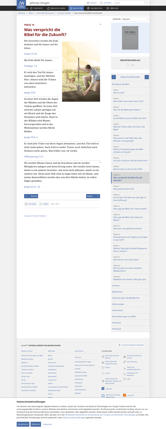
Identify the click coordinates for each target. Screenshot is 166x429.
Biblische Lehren (27, 351)
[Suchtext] (129, 3)
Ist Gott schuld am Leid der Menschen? (131, 159)
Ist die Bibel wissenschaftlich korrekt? (131, 117)
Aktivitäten (78, 386)
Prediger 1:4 (30, 66)
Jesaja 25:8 (29, 92)
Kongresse (78, 383)
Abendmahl (79, 379)
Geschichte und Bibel (28, 390)
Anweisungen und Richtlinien (58, 387)
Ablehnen (36, 424)
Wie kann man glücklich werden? (131, 227)
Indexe (50, 383)
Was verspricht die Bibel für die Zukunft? (131, 178)
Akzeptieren (23, 424)
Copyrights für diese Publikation (35, 216)
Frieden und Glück (27, 369)
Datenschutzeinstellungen (74, 417)
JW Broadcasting (54, 390)
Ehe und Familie (26, 373)
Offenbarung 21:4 (33, 156)
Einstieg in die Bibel (64, 13)
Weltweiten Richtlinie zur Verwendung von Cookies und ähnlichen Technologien (100, 414)
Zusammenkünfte (81, 376)
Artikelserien (52, 369)
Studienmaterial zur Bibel (30, 366)
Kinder (23, 380)
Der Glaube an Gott (28, 383)
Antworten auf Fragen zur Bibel (32, 355)
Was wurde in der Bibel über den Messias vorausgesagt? (131, 138)
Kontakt (77, 369)
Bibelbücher (117, 291)
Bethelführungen (81, 372)
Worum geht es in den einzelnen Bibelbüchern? (131, 268)
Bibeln (31, 13)
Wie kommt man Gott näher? (131, 258)
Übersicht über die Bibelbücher (126, 298)
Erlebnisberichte (80, 390)
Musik (50, 397)
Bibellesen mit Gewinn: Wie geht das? (131, 278)
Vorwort (116, 285)
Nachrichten (79, 351)
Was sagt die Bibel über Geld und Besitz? (131, 217)
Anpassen (47, 424)
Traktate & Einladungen (56, 366)
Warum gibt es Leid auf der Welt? (131, 167)
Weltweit (78, 393)
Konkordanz (117, 310)
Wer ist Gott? (131, 91)
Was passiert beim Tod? (131, 187)
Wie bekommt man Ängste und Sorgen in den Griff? (131, 237)
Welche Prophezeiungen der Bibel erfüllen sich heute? (131, 149)
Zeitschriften (52, 373)
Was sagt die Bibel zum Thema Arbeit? (131, 207)
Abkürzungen (118, 304)
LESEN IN (117, 19)
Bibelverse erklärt (27, 359)
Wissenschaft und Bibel (29, 387)
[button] (56, 8)
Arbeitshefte (52, 376)
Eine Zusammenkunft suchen (132, 356)
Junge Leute (25, 376)
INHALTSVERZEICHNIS (130, 77)
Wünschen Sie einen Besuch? (85, 365)
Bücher (50, 359)
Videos (50, 394)
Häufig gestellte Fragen (83, 362)
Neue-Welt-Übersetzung (45, 13)
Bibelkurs (24, 362)
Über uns (78, 357)
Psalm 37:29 (30, 53)
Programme (52, 380)
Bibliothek (21, 13)
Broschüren (52, 362)
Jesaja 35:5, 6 (31, 137)
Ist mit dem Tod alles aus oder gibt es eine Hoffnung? (131, 197)
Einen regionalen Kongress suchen (109, 362)
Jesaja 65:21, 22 (32, 186)
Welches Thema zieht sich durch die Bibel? (131, 127)
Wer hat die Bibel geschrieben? (131, 108)
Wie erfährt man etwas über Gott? (131, 99)
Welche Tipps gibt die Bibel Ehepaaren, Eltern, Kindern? (131, 248)
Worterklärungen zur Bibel (124, 316)
